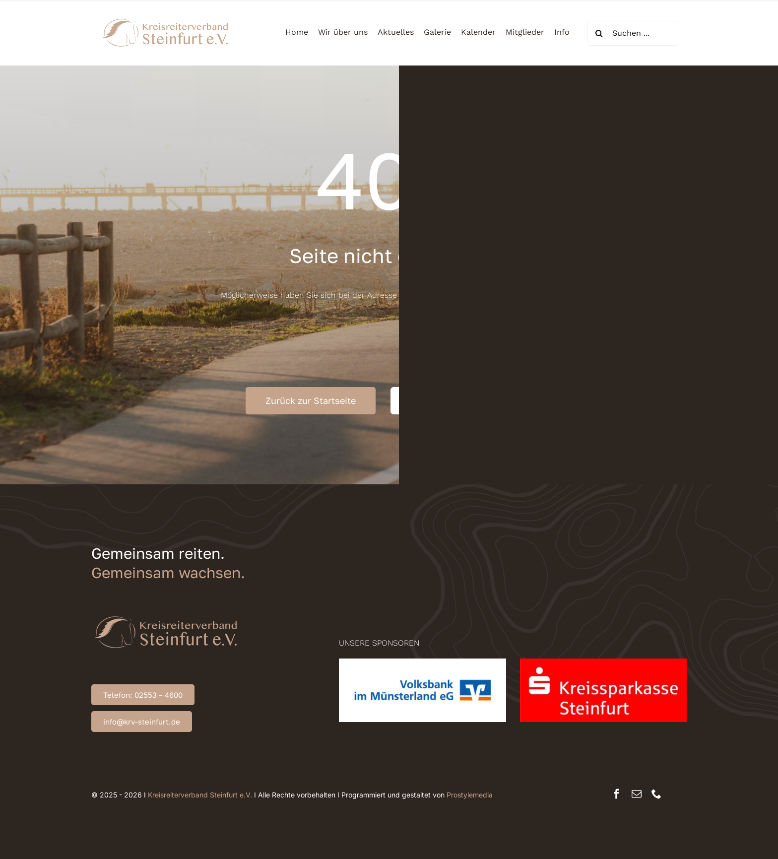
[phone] (656, 794)
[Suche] (599, 33)
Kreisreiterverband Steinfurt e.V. (200, 795)
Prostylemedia (470, 795)
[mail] (637, 794)
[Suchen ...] (632, 33)
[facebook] (617, 794)
